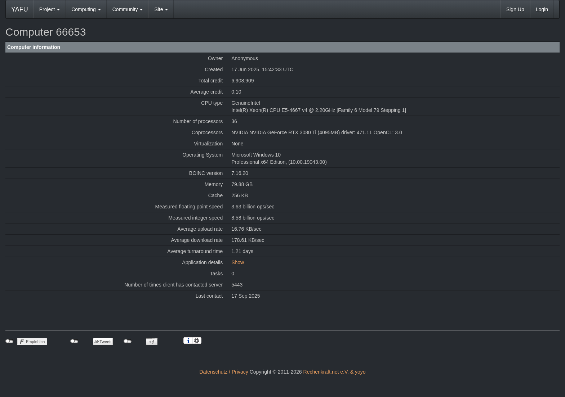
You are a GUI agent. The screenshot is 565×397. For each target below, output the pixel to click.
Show (237, 262)
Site (161, 9)
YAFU (19, 9)
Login (542, 9)
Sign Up (515, 9)
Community (127, 9)
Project (49, 9)
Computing (86, 9)
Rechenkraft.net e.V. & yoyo (334, 372)
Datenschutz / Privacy (223, 372)
